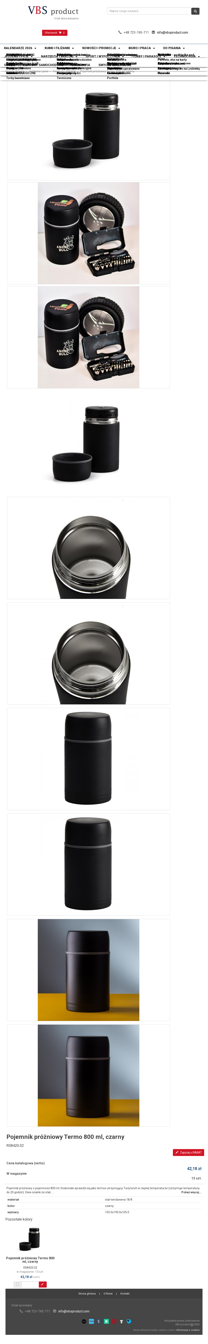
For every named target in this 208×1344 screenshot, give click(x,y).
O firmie (108, 1293)
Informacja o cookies (187, 1330)
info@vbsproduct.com (172, 32)
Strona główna (14, 71)
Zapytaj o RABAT (189, 1152)
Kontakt (125, 1293)
